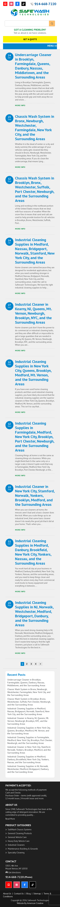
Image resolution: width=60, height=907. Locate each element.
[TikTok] (23, 4)
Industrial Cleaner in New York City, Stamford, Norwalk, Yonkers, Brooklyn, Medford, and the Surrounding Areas (34, 495)
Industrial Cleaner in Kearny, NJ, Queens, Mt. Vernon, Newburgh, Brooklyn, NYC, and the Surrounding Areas (33, 313)
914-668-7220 (45, 4)
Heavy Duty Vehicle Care (18, 841)
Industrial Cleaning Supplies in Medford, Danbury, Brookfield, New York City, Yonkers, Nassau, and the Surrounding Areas (33, 552)
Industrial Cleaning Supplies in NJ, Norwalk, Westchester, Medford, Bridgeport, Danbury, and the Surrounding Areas (34, 613)
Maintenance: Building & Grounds (23, 848)
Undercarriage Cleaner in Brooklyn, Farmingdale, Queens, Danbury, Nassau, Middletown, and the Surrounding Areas (33, 66)
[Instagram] (11, 4)
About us (7, 893)
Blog (28, 893)
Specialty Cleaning (16, 852)
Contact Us (19, 893)
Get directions (13, 872)
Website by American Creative (30, 903)
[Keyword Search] (27, 23)
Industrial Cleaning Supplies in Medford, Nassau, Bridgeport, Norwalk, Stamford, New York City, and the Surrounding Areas (34, 251)
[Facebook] (17, 4)
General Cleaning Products (20, 833)
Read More (10, 818)
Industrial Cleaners (16, 845)
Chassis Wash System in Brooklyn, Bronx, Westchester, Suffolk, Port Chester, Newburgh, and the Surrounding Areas (34, 189)
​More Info (20, 105)
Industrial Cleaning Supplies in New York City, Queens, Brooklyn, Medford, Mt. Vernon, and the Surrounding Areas (33, 372)
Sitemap (37, 893)
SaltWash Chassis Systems (20, 829)
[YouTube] (5, 4)
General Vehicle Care (17, 837)
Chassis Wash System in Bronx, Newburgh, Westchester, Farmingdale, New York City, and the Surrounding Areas (34, 127)
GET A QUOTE (30, 39)
